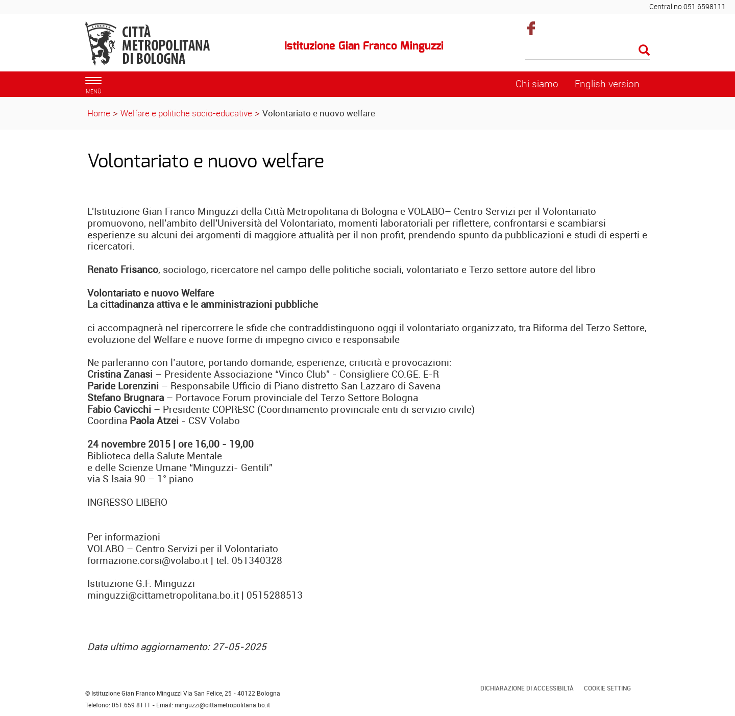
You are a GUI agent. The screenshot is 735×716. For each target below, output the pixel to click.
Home (98, 113)
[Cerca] (587, 51)
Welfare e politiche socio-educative (186, 113)
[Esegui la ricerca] (644, 50)
